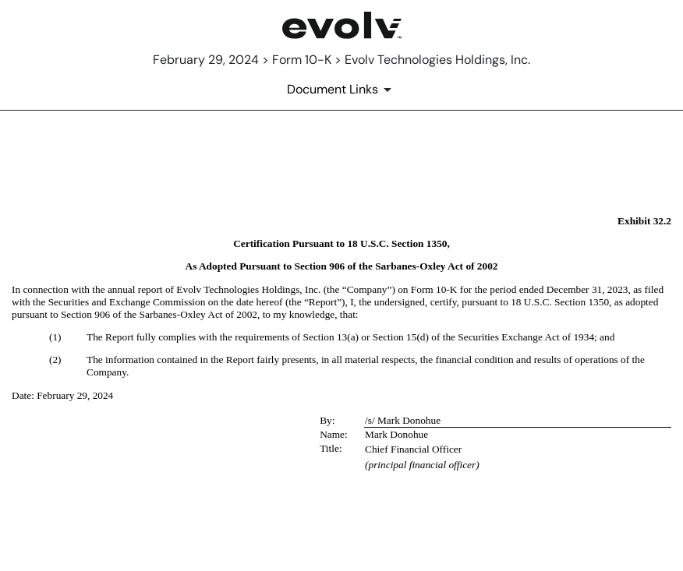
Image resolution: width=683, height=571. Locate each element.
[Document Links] (342, 89)
